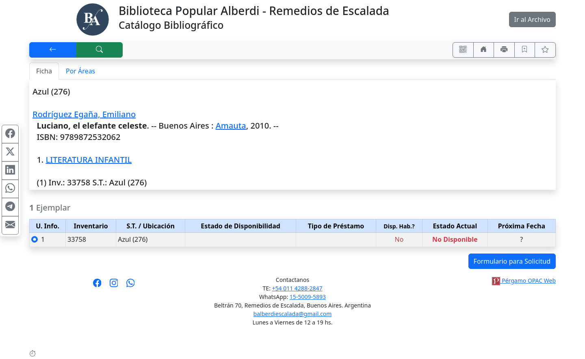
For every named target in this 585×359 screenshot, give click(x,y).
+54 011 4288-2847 (297, 288)
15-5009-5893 (308, 297)
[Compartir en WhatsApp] (10, 188)
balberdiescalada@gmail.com (293, 314)
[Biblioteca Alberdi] (92, 18)
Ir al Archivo (532, 19)
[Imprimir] (504, 50)
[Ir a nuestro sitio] (483, 50)
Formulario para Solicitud (512, 261)
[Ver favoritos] (545, 50)
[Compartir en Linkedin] (10, 170)
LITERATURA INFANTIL (89, 159)
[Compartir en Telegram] (10, 207)
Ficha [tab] (44, 71)
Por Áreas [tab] (80, 71)
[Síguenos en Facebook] (97, 285)
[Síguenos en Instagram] (114, 285)
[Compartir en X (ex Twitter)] (10, 152)
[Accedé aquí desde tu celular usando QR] (463, 50)
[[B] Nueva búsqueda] (99, 50)
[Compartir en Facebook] (10, 134)
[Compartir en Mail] (10, 225)
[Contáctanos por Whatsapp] (130, 285)
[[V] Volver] (52, 50)
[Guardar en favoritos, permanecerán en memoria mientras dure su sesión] (524, 50)
